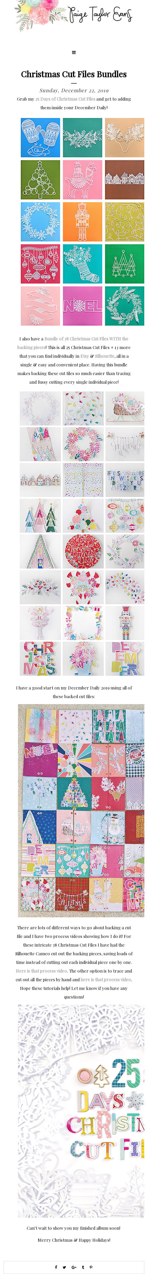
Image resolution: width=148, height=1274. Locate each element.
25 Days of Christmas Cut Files (65, 99)
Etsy (84, 356)
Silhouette (104, 356)
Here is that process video (41, 971)
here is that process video (106, 979)
